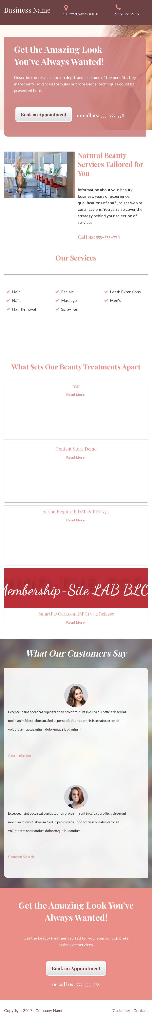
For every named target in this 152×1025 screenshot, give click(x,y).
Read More (75, 394)
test (76, 386)
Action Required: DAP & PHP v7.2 (76, 511)
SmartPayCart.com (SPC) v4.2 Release (76, 614)
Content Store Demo (76, 449)
